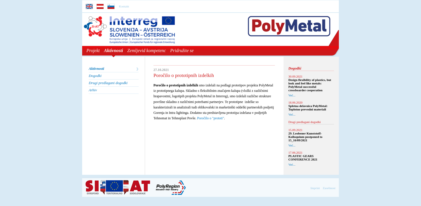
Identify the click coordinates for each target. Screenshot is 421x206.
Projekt (93, 50)
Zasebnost (329, 188)
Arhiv (93, 90)
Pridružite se (182, 50)
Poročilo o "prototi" (210, 118)
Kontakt (124, 6)
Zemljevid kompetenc (146, 50)
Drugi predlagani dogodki (108, 83)
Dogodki (95, 76)
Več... (291, 95)
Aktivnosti (113, 50)
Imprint (315, 188)
